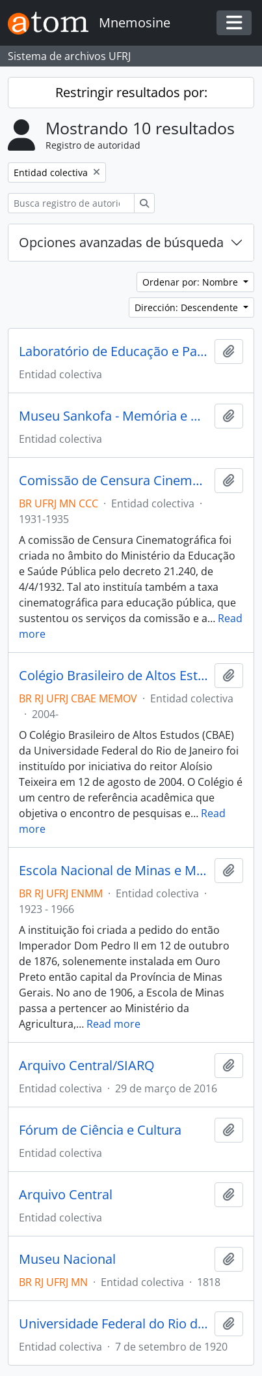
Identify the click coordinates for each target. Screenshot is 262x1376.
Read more (113, 1024)
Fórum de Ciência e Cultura (100, 1130)
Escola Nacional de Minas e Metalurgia (114, 870)
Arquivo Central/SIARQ (87, 1065)
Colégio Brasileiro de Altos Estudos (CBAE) (114, 675)
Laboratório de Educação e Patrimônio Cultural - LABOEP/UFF (114, 351)
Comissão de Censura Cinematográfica (114, 480)
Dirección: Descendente (188, 307)
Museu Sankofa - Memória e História (114, 416)
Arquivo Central (65, 1195)
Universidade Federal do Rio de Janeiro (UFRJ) (114, 1324)
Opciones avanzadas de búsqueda (121, 242)
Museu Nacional (67, 1259)
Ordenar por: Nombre (191, 282)
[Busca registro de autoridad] (71, 203)
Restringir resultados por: (131, 92)
